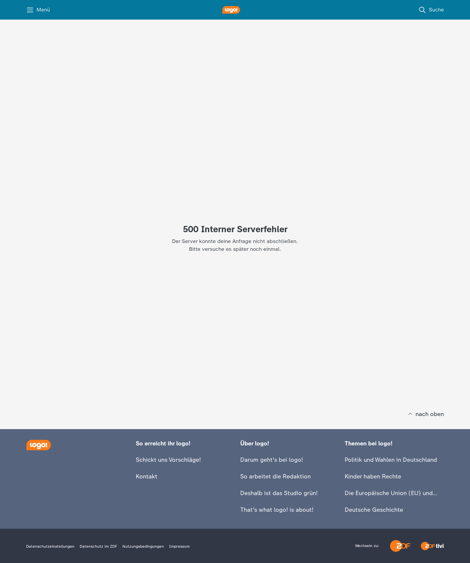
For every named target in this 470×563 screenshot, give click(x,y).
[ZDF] (400, 545)
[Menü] (38, 10)
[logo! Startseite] (235, 10)
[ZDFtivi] (432, 546)
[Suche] (431, 10)
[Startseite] (38, 445)
